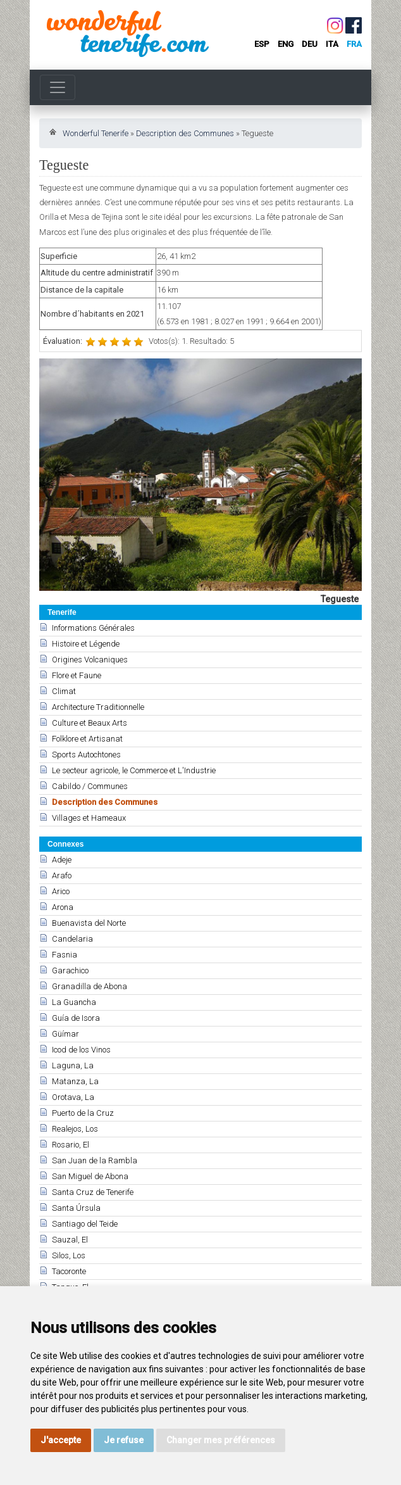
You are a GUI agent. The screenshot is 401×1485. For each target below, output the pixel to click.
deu (310, 44)
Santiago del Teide (85, 1224)
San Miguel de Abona (90, 1176)
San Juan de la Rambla (94, 1160)
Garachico (70, 970)
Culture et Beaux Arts (89, 723)
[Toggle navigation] (57, 87)
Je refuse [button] (124, 1440)
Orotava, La (73, 1097)
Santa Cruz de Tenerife (92, 1192)
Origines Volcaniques (90, 659)
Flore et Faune (76, 675)
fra (354, 44)
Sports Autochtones (86, 754)
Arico (61, 891)
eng (285, 44)
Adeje (61, 859)
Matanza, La (75, 1081)
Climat (64, 691)
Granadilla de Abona (89, 986)
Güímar (65, 1034)
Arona (62, 907)
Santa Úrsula (76, 1208)
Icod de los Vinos (81, 1049)
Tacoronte (69, 1271)
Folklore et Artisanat (87, 738)
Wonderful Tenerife (95, 133)
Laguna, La (73, 1065)
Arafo (61, 875)
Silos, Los (68, 1255)
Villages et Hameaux (89, 818)
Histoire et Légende (86, 643)
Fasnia (64, 954)
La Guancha (74, 1002)
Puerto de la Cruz (83, 1113)
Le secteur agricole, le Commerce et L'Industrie (134, 770)
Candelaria (72, 939)
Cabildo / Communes (90, 786)
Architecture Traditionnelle (98, 707)
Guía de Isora (76, 1018)
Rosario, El (70, 1144)
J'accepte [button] (60, 1440)
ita (332, 44)
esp (261, 44)
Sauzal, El (70, 1239)
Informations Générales (93, 628)
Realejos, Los (75, 1129)
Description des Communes (185, 133)
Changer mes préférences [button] (220, 1440)
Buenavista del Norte (89, 923)
